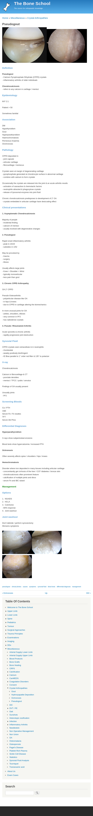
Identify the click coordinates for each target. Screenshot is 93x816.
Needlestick (14, 728)
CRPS (12, 668)
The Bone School (32, 3)
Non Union (14, 734)
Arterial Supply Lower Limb (20, 652)
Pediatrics (11, 622)
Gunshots (13, 715)
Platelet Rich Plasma (18, 751)
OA (10, 738)
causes (25, 586)
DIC (88, 593)
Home (5, 18)
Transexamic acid (16, 767)
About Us (11, 771)
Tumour (10, 626)
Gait (11, 711)
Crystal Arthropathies (37, 18)
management (76, 586)
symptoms (32, 586)
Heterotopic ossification (19, 718)
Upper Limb (12, 611)
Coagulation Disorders (18, 681)
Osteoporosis (15, 744)
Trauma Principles (15, 634)
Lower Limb (12, 615)
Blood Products (15, 659)
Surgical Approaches (16, 630)
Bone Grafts (14, 662)
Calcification (14, 672)
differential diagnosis (64, 586)
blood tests (51, 586)
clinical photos (16, 586)
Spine (9, 619)
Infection (13, 721)
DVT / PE (13, 708)
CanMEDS (13, 678)
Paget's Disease (16, 747)
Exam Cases (12, 775)
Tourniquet (13, 764)
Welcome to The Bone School (20, 607)
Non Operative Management (21, 731)
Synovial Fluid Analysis (19, 760)
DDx (9, 645)
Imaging (10, 641)
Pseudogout (16, 701)
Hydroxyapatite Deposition (22, 695)
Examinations (13, 637)
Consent (12, 685)
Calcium (12, 675)
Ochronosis (7, 593)
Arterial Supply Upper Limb (20, 655)
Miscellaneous (18, 18)
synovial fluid (42, 586)
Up (46, 593)
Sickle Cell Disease (17, 754)
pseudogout (6, 586)
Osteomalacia (15, 741)
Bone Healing (15, 665)
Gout (13, 691)
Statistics (13, 757)
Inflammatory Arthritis (18, 724)
